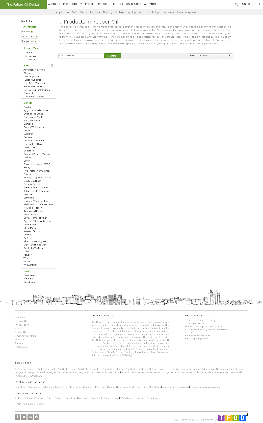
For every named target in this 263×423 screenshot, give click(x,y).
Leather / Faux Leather (36, 201)
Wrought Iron (30, 265)
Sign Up (246, 4)
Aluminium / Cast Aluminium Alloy (32, 119)
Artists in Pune (145, 372)
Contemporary (31, 76)
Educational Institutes (201, 387)
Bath (74, 12)
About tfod (20, 317)
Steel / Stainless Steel (35, 245)
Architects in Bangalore (89, 369)
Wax (25, 258)
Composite (29, 147)
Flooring (107, 12)
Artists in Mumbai (111, 372)
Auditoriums (168, 387)
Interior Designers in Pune (221, 369)
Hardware (168, 12)
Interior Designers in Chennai (54, 372)
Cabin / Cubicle (55, 398)
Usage (26, 271)
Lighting (131, 12)
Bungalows (20, 387)
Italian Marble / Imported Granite (36, 193)
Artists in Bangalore (163, 372)
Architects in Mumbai (25, 369)
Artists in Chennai (183, 372)
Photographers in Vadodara (28, 376)
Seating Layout (111, 398)
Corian (27, 157)
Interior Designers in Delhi (194, 369)
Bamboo (28, 124)
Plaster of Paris (31, 231)
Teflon (26, 251)
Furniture (95, 12)
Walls (141, 12)
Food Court (128, 387)
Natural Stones (31, 214)
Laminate (28, 198)
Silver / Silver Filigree (34, 241)
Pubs (144, 387)
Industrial (28, 279)
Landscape (83, 398)
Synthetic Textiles (33, 248)
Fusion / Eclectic (32, 80)
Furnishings (153, 12)
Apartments (34, 387)
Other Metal (29, 228)
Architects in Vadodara (137, 369)
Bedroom (40, 398)
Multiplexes (155, 387)
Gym (149, 398)
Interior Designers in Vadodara (85, 372)
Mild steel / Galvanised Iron (38, 204)
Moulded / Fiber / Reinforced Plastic (33, 209)
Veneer (27, 255)
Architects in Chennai (113, 369)
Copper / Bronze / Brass (36, 154)
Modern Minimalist (33, 86)
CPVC (26, 161)
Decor (83, 12)
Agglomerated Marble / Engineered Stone (36, 112)
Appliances (62, 12)
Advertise (19, 340)
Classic (27, 73)
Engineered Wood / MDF (36, 164)
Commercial (30, 275)
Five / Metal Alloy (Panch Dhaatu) (36, 172)
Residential (29, 282)
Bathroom (29, 398)
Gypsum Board (31, 184)
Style (26, 65)
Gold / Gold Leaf (32, 181)
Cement (28, 137)
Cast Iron (28, 134)
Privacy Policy (22, 325)
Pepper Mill (32, 59)
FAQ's (18, 328)
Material (27, 103)
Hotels (96, 387)
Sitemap (19, 343)
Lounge (87, 387)
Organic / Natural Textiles (37, 221)
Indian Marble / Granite (35, 188)
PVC (25, 238)
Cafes (78, 387)
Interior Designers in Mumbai (164, 369)
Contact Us (20, 332)
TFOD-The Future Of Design (29, 404)
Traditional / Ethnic (33, 97)
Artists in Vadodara (203, 372)
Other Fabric (30, 225)
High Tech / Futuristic (34, 83)
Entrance (140, 398)
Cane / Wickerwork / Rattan (34, 129)
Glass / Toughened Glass (37, 177)
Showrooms (61, 387)
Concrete (28, 151)
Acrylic (27, 107)
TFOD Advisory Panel (26, 336)
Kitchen (119, 12)
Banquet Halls (114, 387)
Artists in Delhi (128, 372)
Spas (103, 387)
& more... (216, 387)
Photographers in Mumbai (228, 372)
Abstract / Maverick (34, 70)
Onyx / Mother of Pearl (35, 218)
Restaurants (48, 387)
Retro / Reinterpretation (36, 90)
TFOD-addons (22, 347)
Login (257, 4)
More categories (188, 12)
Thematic (28, 93)
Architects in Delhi (47, 369)
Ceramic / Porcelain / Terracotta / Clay (34, 142)
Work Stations (127, 398)
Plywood (27, 235)
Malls (72, 387)
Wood (26, 261)
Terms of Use (21, 321)
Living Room (70, 398)
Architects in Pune (67, 369)
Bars (138, 387)
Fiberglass (29, 167)
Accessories (30, 56)
